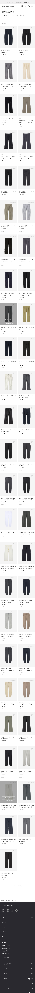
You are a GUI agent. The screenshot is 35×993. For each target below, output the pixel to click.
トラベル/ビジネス (7, 15)
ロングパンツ (19, 15)
